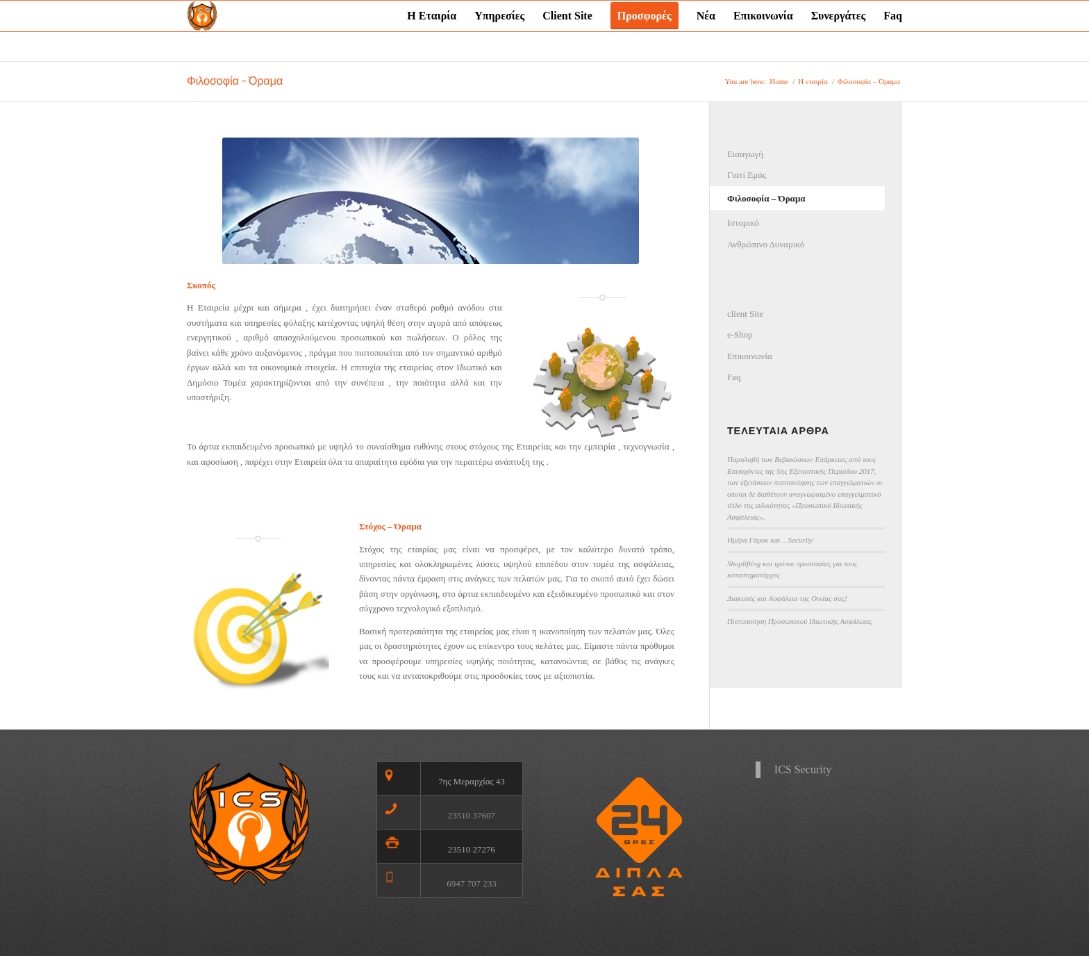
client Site (745, 313)
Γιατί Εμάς (746, 175)
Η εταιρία (813, 81)
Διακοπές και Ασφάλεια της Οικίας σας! (787, 598)
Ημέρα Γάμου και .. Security (770, 540)
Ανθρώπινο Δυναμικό (765, 244)
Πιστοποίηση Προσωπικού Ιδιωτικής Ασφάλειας (799, 621)
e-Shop (740, 334)
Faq (734, 377)
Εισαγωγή (745, 154)
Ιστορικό (743, 222)
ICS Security (802, 769)
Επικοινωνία (749, 356)
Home (779, 81)
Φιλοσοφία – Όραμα (235, 81)
